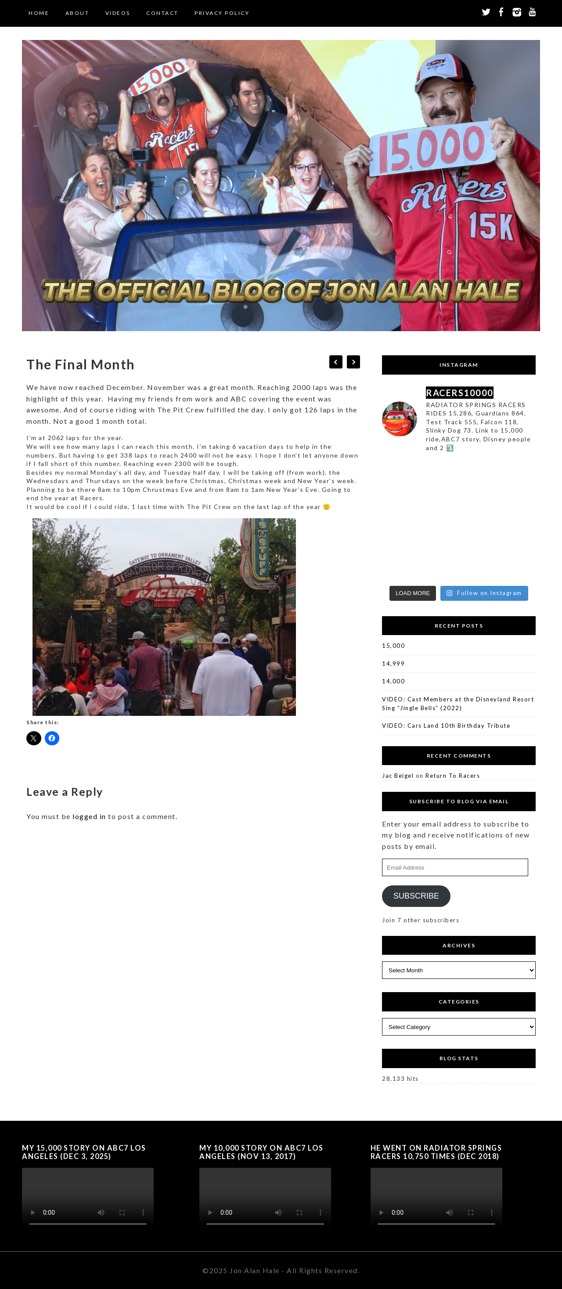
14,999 (393, 663)
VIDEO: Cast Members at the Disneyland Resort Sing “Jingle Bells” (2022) (458, 703)
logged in (89, 816)
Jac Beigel (398, 775)
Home (39, 13)
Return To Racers (452, 775)
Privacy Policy (222, 13)
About (77, 13)
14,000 (393, 681)
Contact (162, 13)
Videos (117, 13)
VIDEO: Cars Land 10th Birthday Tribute (446, 725)
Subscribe (416, 896)
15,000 (393, 645)
